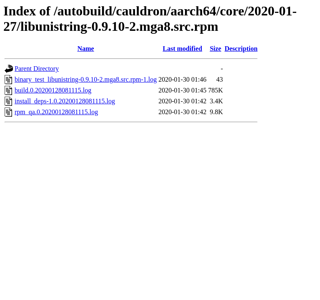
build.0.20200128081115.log (53, 90)
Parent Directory (37, 68)
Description (241, 48)
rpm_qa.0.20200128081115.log (56, 111)
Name (86, 48)
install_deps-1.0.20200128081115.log (65, 101)
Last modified (182, 48)
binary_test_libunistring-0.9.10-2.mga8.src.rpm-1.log (86, 79)
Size (215, 48)
